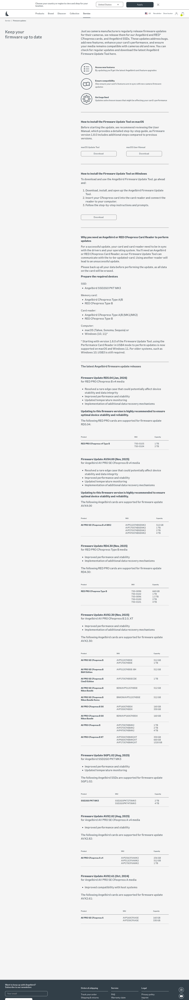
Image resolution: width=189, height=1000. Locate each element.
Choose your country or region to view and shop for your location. (61, 4)
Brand (51, 13)
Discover (62, 13)
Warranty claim (118, 997)
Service (86, 13)
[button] (148, 14)
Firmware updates (19, 21)
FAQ (113, 994)
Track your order (89, 994)
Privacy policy (148, 994)
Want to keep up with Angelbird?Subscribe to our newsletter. (20, 986)
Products (39, 13)
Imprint (144, 997)
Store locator (168, 13)
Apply (140, 4)
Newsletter (157, 13)
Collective (74, 13)
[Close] (158, 4)
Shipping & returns (90, 997)
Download (99, 153)
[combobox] (109, 4)
